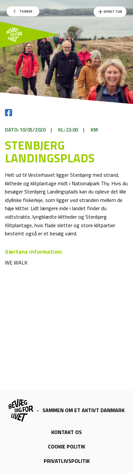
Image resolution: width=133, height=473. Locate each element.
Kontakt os (66, 432)
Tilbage (23, 11)
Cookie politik (66, 446)
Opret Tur (110, 11)
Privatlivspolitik (67, 461)
